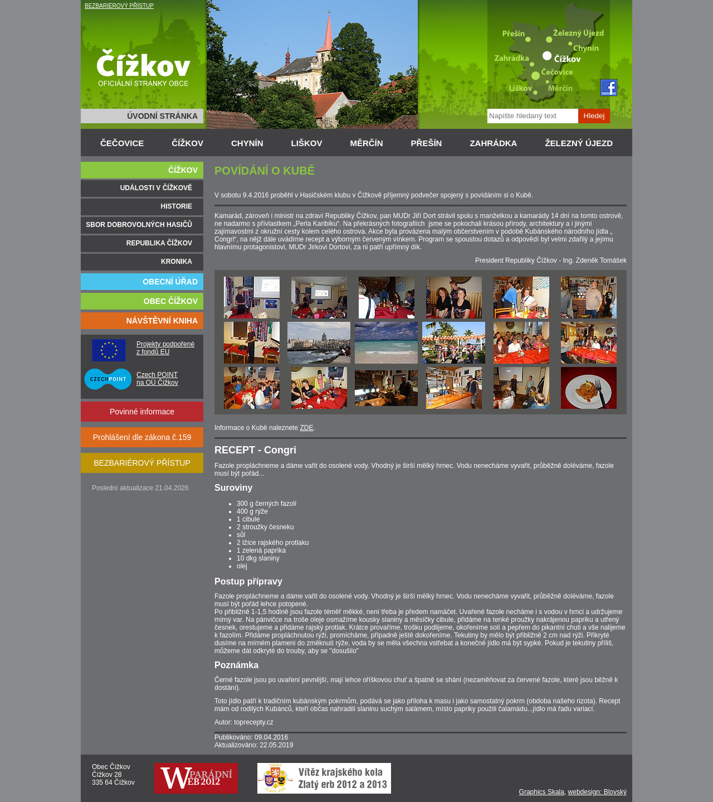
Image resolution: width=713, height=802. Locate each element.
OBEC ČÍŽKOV (171, 301)
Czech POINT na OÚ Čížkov (157, 378)
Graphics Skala (541, 792)
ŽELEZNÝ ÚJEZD (579, 143)
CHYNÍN (247, 143)
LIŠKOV (307, 143)
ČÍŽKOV (187, 143)
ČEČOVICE (122, 143)
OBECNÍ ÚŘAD (170, 281)
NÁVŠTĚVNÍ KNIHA (162, 320)
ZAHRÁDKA (493, 143)
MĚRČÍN (366, 143)
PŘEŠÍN (426, 143)
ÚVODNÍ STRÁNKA (162, 116)
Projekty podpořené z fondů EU (165, 348)
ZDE (306, 428)
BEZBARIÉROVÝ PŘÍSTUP (119, 6)
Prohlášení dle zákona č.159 (142, 437)
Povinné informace (142, 411)
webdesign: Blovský (597, 792)
